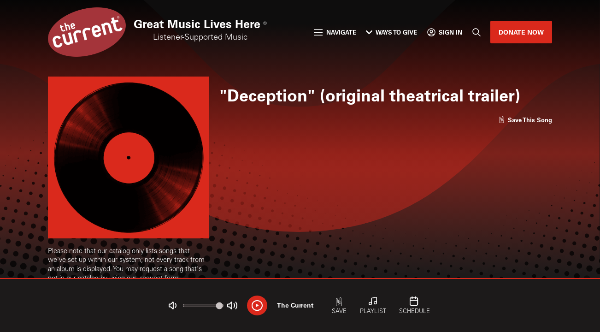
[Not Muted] (172, 305)
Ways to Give (391, 32)
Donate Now (521, 32)
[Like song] (525, 119)
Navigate (335, 32)
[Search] (476, 32)
